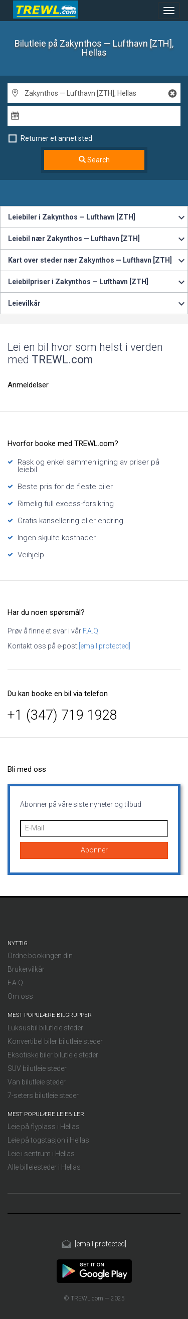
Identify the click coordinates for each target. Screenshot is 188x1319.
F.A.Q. (90, 631)
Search (94, 160)
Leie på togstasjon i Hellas (48, 1140)
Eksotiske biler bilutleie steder (53, 1055)
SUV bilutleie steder (37, 1068)
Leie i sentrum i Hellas (41, 1154)
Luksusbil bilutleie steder (45, 1028)
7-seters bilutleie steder (43, 1095)
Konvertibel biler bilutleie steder (55, 1041)
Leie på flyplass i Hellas (44, 1127)
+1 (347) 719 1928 (62, 715)
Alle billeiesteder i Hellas (44, 1167)
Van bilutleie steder (37, 1082)
